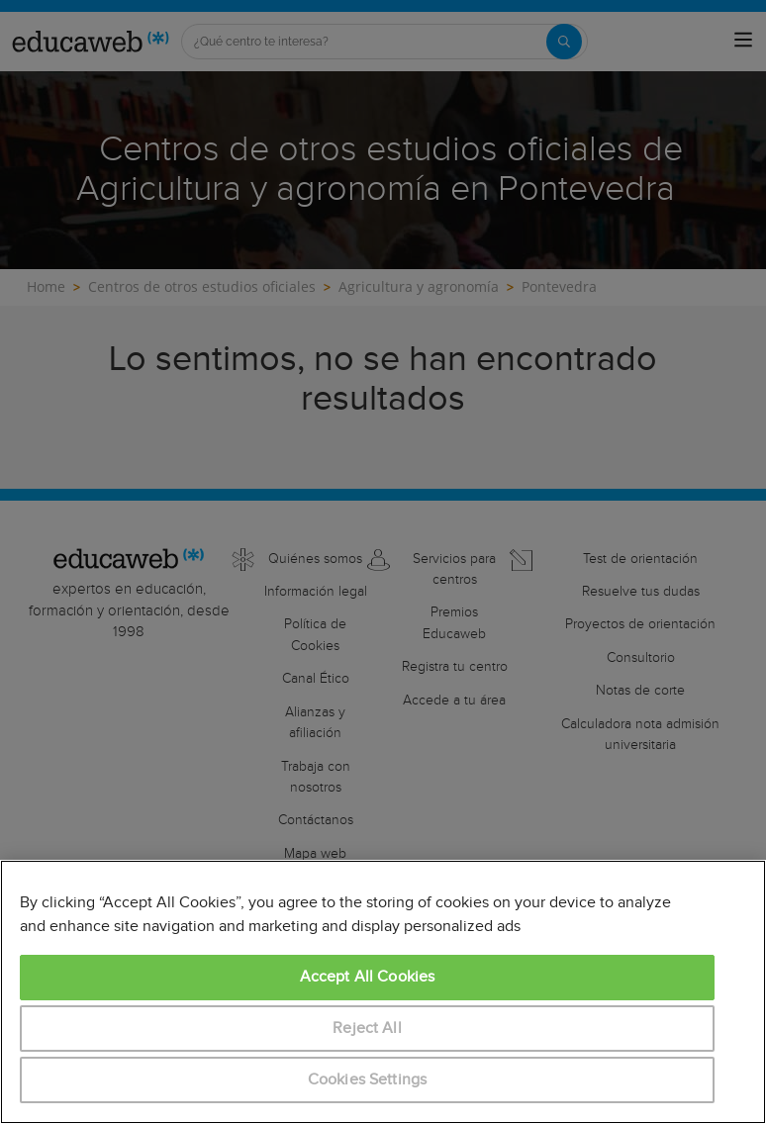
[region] (383, 992)
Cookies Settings (368, 1080)
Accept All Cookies (367, 977)
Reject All (367, 1028)
